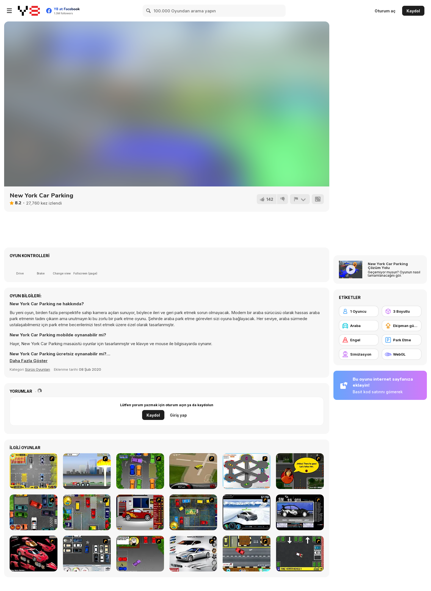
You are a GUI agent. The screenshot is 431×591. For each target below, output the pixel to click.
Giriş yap (178, 415)
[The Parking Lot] (246, 553)
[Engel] (358, 339)
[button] (29, 361)
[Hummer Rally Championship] (193, 471)
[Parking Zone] (246, 471)
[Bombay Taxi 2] (193, 512)
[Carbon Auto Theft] (33, 512)
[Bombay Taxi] (87, 512)
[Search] (149, 11)
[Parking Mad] (300, 553)
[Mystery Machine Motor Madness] (300, 471)
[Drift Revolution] (246, 512)
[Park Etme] (401, 339)
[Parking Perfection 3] (140, 553)
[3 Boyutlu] (401, 311)
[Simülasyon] (358, 354)
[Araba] (358, 325)
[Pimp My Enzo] (33, 553)
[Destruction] (87, 471)
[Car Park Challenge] (87, 553)
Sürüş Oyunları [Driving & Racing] (37, 369)
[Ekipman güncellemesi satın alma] (401, 325)
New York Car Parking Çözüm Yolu (388, 266)
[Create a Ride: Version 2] (140, 512)
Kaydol (413, 11)
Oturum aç (385, 11)
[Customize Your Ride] (300, 512)
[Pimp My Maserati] (193, 553)
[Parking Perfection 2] (140, 471)
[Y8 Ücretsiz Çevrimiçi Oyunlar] (29, 11)
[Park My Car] (33, 471)
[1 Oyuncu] (358, 311)
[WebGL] (401, 354)
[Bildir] (300, 199)
